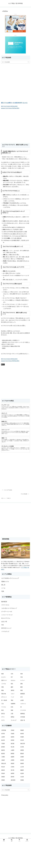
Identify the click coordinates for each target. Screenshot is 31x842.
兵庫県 (12, 760)
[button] (28, 62)
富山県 (12, 746)
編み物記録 (4, 601)
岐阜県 (3, 753)
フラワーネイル (5, 604)
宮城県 (12, 733)
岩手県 (3, 733)
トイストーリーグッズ (6, 614)
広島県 (12, 766)
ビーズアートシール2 (6, 611)
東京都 (12, 743)
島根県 (22, 763)
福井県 (3, 750)
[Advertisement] (15, 83)
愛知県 (22, 753)
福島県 (12, 736)
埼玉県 (22, 740)
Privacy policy (4, 795)
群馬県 (12, 740)
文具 (3, 364)
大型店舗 (3, 730)
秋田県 (22, 733)
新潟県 (3, 746)
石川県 (22, 746)
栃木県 (3, 740)
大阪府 (3, 760)
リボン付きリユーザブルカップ (9, 608)
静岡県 (12, 753)
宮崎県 (3, 780)
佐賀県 (22, 773)
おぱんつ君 (4, 621)
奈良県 (22, 760)
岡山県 (3, 766)
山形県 (3, 736)
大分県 (22, 776)
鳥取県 (12, 763)
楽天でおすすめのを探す (9, 106)
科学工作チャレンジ (6, 628)
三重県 (3, 756)
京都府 (22, 756)
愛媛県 (22, 770)
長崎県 (3, 776)
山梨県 (12, 750)
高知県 (3, 773)
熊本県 (12, 776)
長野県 (22, 750)
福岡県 (12, 773)
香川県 (12, 770)
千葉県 (3, 743)
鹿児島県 (13, 780)
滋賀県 (12, 756)
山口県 (22, 766)
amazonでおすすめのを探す (10, 108)
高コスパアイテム (5, 618)
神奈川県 (22, 743)
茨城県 (22, 736)
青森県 (22, 730)
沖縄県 (22, 780)
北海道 (12, 730)
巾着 (2, 624)
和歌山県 (3, 763)
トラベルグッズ (5, 631)
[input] (15, 62)
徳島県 (3, 770)
